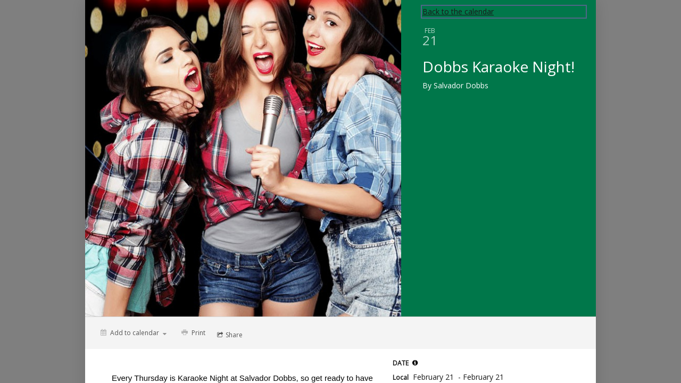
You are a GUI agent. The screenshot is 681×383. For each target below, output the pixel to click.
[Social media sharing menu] (229, 335)
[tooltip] (415, 363)
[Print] (192, 333)
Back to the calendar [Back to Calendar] (458, 11)
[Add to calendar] (133, 332)
